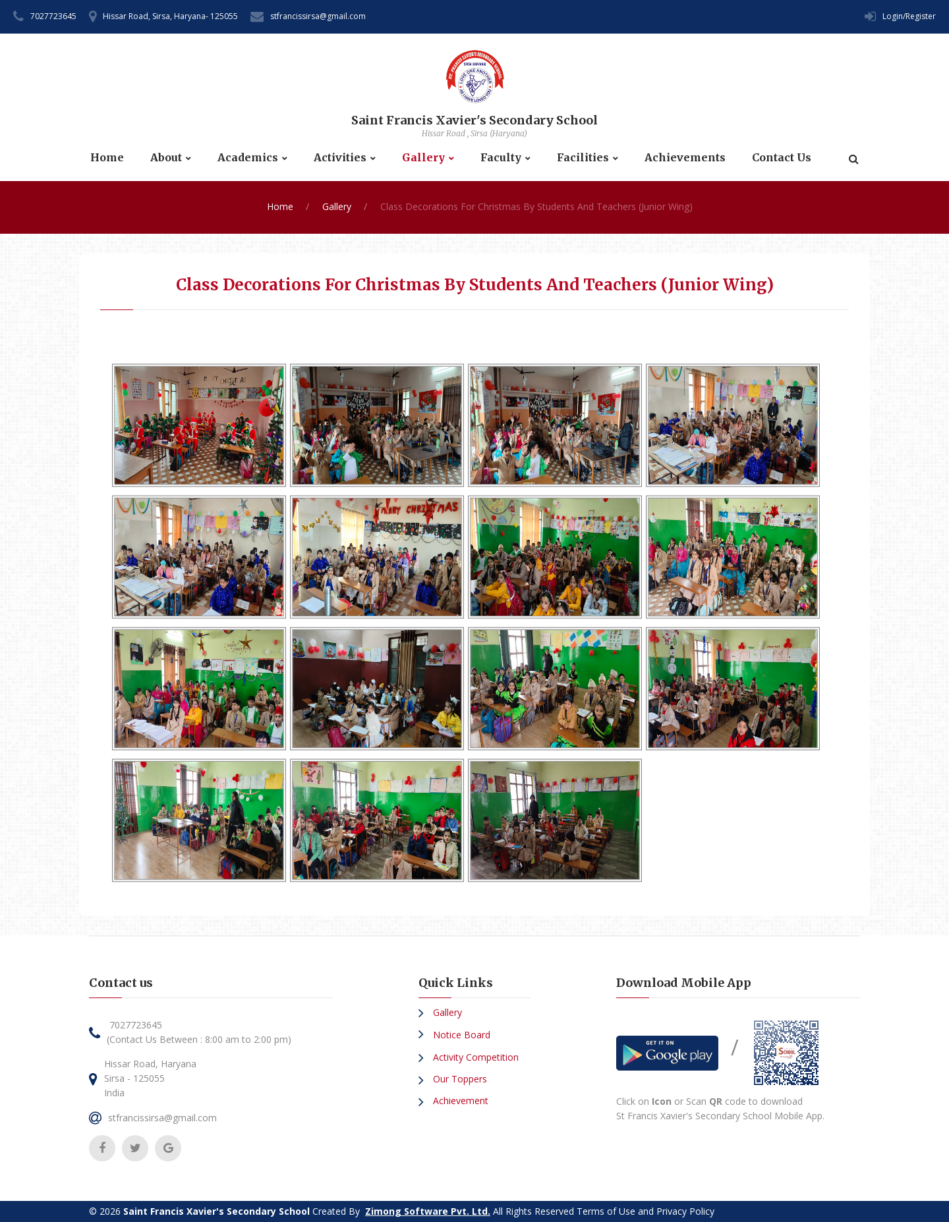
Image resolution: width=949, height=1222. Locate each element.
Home (107, 157)
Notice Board (460, 1034)
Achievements (685, 157)
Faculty (500, 157)
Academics (247, 157)
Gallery (423, 157)
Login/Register (909, 16)
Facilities (583, 157)
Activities (340, 157)
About (166, 157)
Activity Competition (474, 1057)
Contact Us (781, 157)
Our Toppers (458, 1079)
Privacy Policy (685, 1211)
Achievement (459, 1100)
